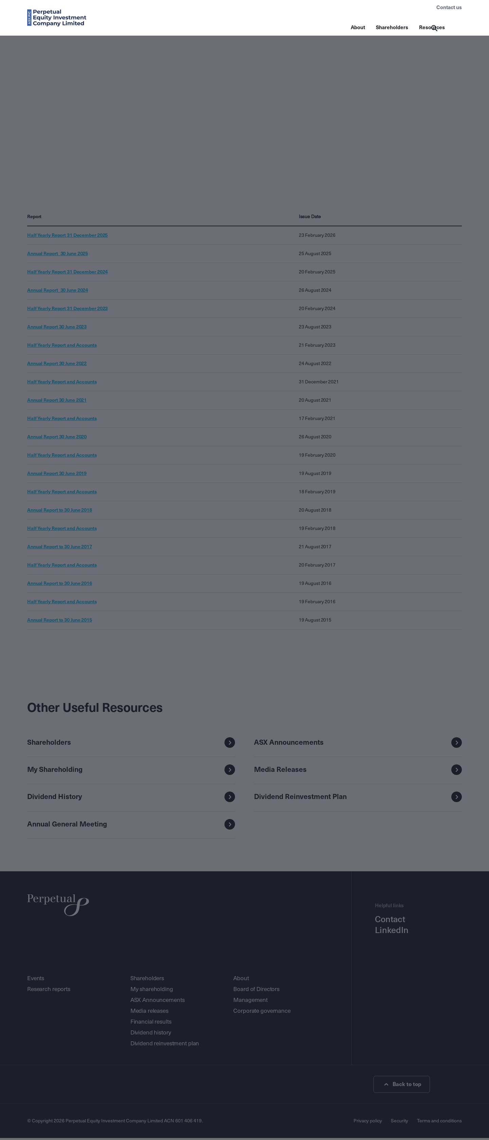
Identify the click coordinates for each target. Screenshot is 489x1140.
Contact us (449, 7)
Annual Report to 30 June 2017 (59, 548)
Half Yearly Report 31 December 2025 (67, 236)
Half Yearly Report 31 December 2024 (67, 273)
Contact (390, 921)
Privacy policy (368, 1123)
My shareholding (151, 991)
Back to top (403, 1086)
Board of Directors (256, 991)
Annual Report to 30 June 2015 (59, 621)
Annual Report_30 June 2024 (57, 291)
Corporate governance (261, 1012)
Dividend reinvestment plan (164, 1045)
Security (399, 1123)
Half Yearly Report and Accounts (62, 346)
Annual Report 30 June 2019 (57, 474)
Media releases (149, 1012)
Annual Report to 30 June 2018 (59, 511)
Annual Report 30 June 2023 (57, 328)
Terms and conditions (439, 1123)
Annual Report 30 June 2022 (57, 364)
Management (250, 1002)
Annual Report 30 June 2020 (57, 438)
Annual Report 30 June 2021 (57, 401)
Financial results (150, 1023)
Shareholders (392, 27)
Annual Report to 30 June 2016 (59, 584)
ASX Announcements (157, 1002)
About (358, 27)
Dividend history (150, 1034)
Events (35, 980)
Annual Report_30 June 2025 (57, 254)
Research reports (48, 991)
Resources (432, 27)
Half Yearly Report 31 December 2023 (67, 309)
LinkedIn (392, 932)
